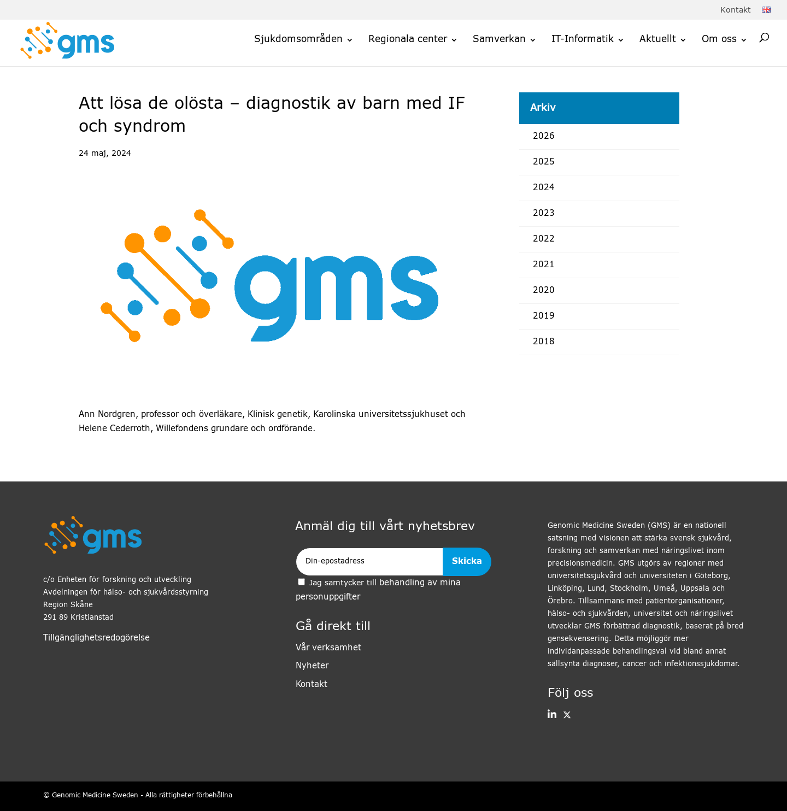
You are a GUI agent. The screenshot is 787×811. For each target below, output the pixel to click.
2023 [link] (544, 213)
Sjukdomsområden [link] (298, 39)
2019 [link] (544, 316)
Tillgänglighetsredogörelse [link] (96, 638)
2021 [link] (544, 265)
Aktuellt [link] (657, 39)
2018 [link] (544, 342)
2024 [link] (544, 188)
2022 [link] (544, 239)
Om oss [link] (719, 39)
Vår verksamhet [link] (328, 648)
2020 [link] (544, 290)
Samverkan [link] (499, 39)
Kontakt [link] (735, 10)
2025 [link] (544, 162)
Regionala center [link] (407, 39)
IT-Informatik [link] (582, 39)
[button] (552, 716)
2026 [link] (544, 136)
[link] (766, 10)
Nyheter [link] (312, 666)
